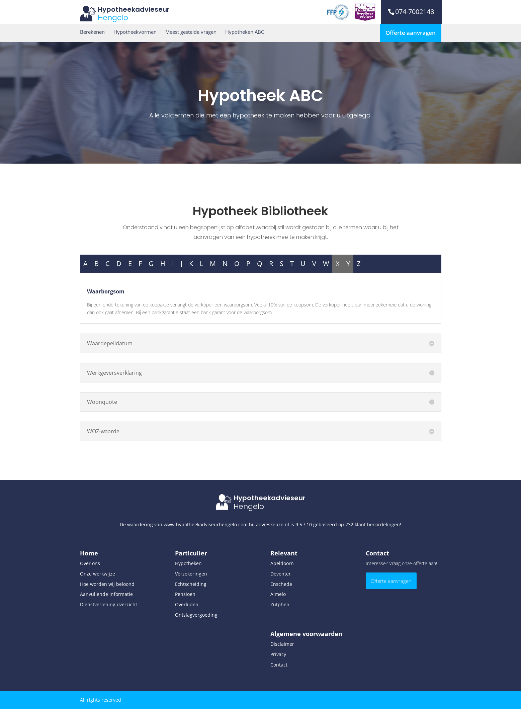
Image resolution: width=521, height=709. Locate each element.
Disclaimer (282, 644)
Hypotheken (188, 563)
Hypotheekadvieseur (134, 9)
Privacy (278, 654)
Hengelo (113, 17)
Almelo (278, 594)
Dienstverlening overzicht (108, 604)
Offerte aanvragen (410, 32)
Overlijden (186, 604)
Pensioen (185, 594)
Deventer (280, 573)
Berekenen (92, 31)
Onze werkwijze (97, 573)
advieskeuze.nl (272, 524)
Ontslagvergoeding (196, 615)
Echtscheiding (190, 584)
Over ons (90, 563)
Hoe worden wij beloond (107, 584)
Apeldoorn (282, 563)
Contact (278, 664)
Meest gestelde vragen (190, 31)
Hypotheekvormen (135, 31)
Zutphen (279, 604)
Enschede (281, 584)
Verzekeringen (191, 573)
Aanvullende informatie (106, 594)
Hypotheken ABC (244, 31)
